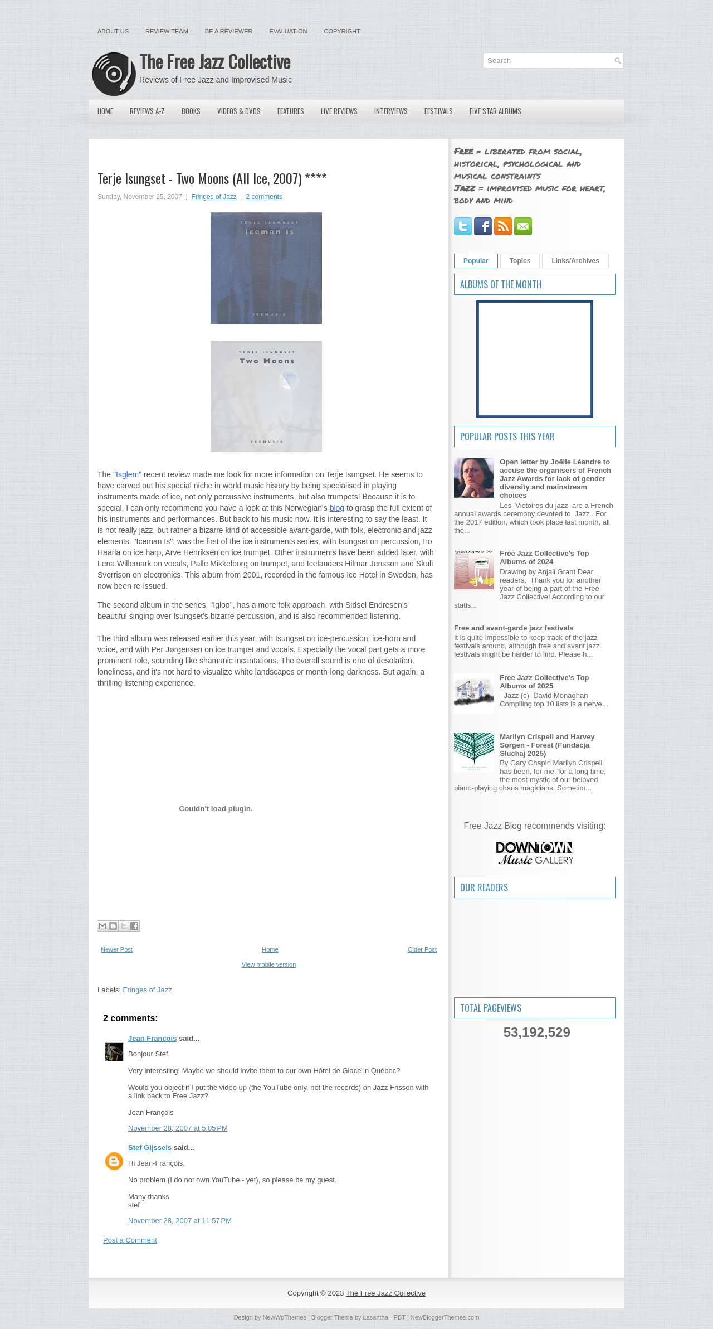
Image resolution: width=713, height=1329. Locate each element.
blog (337, 507)
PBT (400, 1317)
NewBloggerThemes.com (445, 1317)
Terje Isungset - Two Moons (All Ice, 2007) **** (212, 177)
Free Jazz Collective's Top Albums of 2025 (544, 681)
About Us (113, 31)
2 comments (264, 197)
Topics (520, 261)
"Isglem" (127, 474)
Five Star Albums (495, 111)
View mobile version (269, 964)
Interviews (391, 111)
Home (105, 111)
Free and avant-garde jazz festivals (514, 628)
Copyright (342, 31)
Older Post (422, 949)
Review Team (166, 31)
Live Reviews (339, 111)
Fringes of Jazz (214, 197)
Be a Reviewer (229, 31)
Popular (476, 261)
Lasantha (375, 1317)
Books (191, 111)
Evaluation (288, 31)
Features (290, 111)
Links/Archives (575, 261)
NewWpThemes (284, 1317)
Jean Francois (152, 1038)
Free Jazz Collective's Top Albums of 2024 (544, 557)
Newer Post (117, 949)
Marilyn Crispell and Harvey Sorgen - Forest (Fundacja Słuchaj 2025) (547, 745)
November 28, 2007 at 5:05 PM (178, 1128)
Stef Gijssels (150, 1147)
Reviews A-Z (147, 111)
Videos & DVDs (239, 111)
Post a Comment (130, 1240)
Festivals (438, 111)
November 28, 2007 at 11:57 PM (180, 1220)
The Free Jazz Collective (214, 61)
